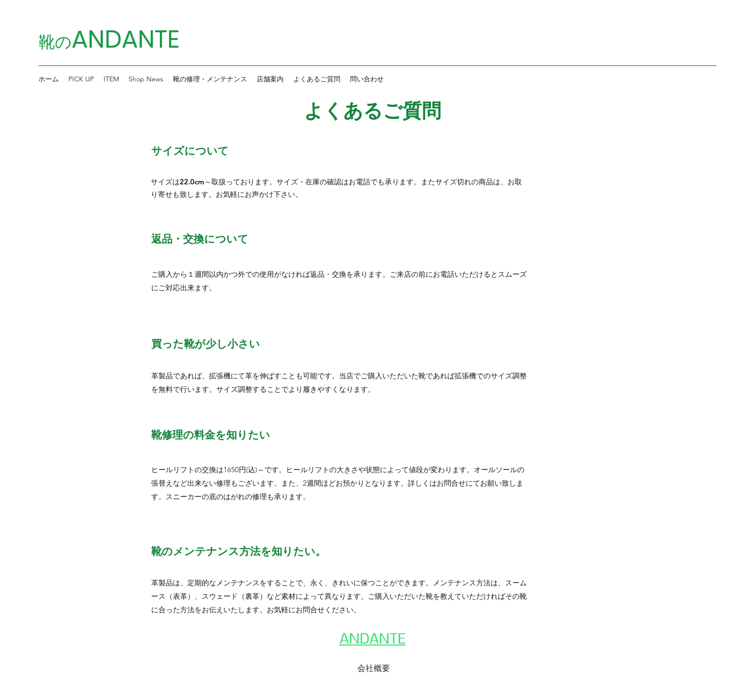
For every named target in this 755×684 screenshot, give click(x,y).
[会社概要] (373, 668)
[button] (81, 79)
